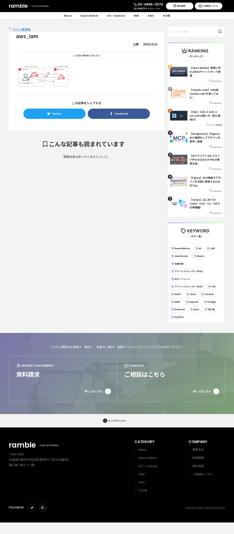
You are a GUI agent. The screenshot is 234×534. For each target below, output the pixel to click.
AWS (141, 482)
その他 (142, 491)
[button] (222, 31)
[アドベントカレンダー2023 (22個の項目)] (187, 286)
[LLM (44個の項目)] (211, 248)
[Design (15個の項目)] (210, 302)
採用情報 (198, 458)
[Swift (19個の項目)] (176, 294)
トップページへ (117, 420)
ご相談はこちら (210, 6)
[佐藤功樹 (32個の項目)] (178, 264)
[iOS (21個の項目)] (212, 286)
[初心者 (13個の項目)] (210, 309)
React (142, 450)
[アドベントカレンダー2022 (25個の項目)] (187, 271)
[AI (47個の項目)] (198, 248)
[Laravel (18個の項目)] (208, 294)
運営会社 (198, 450)
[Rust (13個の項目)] (195, 309)
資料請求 (181, 6)
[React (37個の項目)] (199, 256)
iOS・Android (147, 466)
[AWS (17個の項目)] (176, 302)
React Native (147, 458)
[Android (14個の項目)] (178, 309)
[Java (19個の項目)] (191, 294)
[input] (196, 32)
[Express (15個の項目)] (192, 302)
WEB (141, 474)
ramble (33, 445)
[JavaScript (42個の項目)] (180, 256)
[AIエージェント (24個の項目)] (181, 279)
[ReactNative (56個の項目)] (181, 248)
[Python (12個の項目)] (178, 317)
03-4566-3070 (150, 4)
